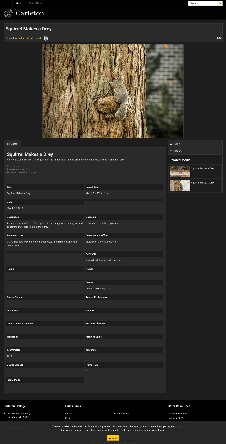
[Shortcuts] (219, 37)
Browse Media (35, 3)
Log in (6, 3)
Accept (113, 437)
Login (175, 143)
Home (19, 3)
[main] (113, 210)
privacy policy (104, 429)
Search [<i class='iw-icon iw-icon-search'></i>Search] (221, 3)
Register (176, 150)
